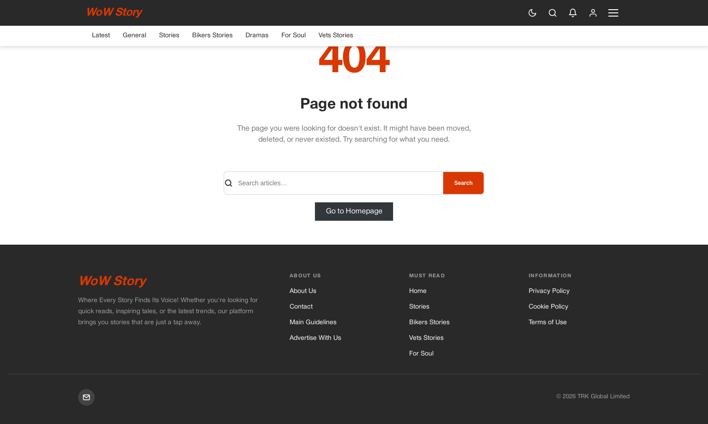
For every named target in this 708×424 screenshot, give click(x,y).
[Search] (552, 13)
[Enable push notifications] (573, 13)
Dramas (257, 36)
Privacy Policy (549, 291)
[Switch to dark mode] (532, 13)
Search (463, 183)
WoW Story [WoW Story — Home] (113, 13)
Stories (169, 36)
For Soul (293, 36)
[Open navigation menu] (613, 13)
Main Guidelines (313, 323)
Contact (301, 307)
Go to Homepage (354, 211)
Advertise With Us (315, 338)
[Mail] (86, 397)
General (134, 36)
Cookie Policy (548, 307)
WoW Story (112, 282)
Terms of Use (548, 323)
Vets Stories (336, 36)
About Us (303, 291)
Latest (101, 36)
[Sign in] (593, 13)
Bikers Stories (212, 36)
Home (418, 291)
